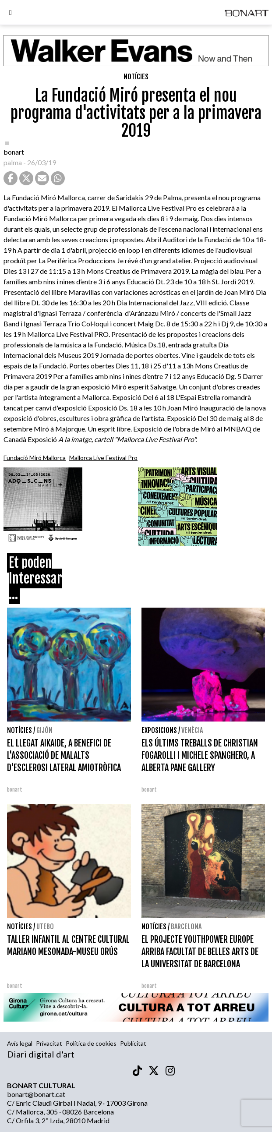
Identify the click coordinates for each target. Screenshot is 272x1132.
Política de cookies (91, 1043)
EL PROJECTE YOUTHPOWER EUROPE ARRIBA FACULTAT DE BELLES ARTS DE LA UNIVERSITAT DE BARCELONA (199, 951)
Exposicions (159, 730)
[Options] (11, 14)
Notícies (136, 76)
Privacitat (49, 1043)
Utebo (45, 926)
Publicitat (133, 1043)
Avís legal (19, 1043)
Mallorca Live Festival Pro (103, 457)
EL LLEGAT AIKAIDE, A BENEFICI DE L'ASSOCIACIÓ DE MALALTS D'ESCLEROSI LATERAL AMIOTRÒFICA (64, 755)
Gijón (44, 730)
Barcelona (186, 926)
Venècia (192, 730)
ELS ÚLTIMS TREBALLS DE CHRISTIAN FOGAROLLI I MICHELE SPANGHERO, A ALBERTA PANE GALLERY (199, 755)
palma (13, 162)
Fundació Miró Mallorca (35, 457)
